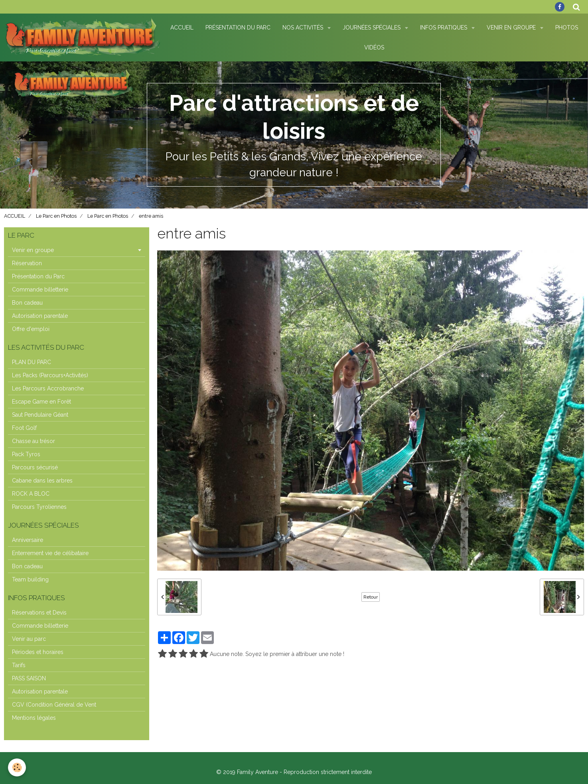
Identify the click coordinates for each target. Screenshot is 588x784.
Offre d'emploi (30, 329)
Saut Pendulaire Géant (40, 415)
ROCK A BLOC (30, 493)
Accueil (181, 27)
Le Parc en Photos (56, 216)
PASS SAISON (29, 678)
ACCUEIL (14, 216)
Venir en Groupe (512, 27)
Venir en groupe (33, 250)
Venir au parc (29, 639)
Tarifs (19, 665)
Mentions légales (34, 718)
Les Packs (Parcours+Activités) (50, 375)
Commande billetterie (40, 289)
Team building (30, 579)
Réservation (27, 263)
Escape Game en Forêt (41, 401)
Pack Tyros (26, 454)
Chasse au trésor (33, 441)
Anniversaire (27, 540)
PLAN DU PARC (31, 362)
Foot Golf (24, 428)
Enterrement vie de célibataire (50, 553)
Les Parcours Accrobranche (48, 388)
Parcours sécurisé (35, 467)
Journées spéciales (372, 27)
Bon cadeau (27, 302)
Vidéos (374, 47)
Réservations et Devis (39, 612)
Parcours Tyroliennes (39, 507)
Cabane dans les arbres (42, 480)
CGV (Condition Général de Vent (54, 704)
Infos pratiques (444, 27)
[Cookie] (17, 767)
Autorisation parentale (40, 316)
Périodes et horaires (37, 652)
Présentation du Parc (237, 27)
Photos (566, 27)
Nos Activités (303, 27)
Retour (370, 597)
